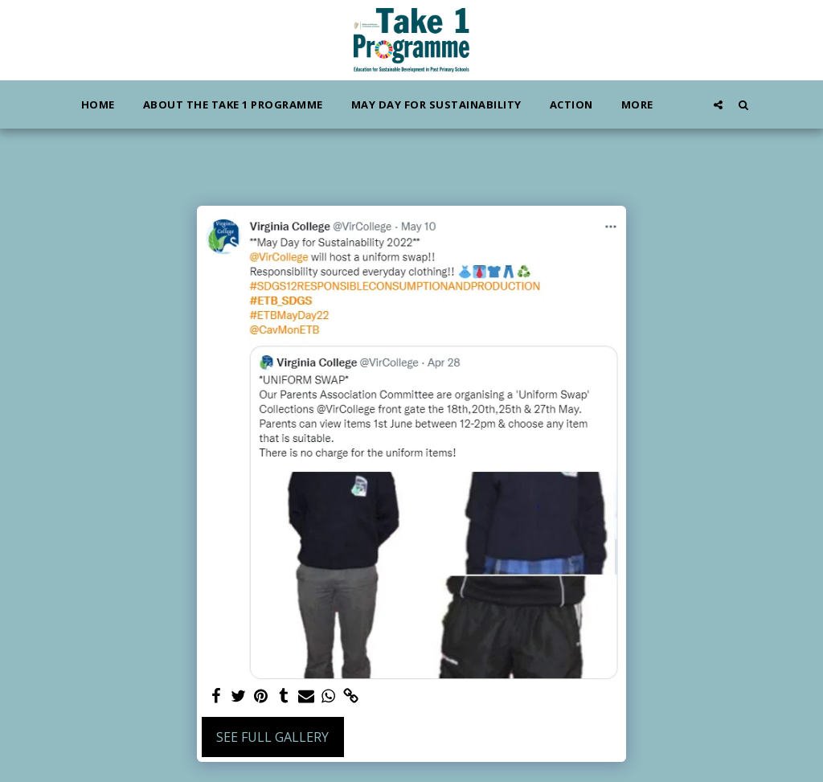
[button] (718, 104)
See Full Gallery (272, 737)
